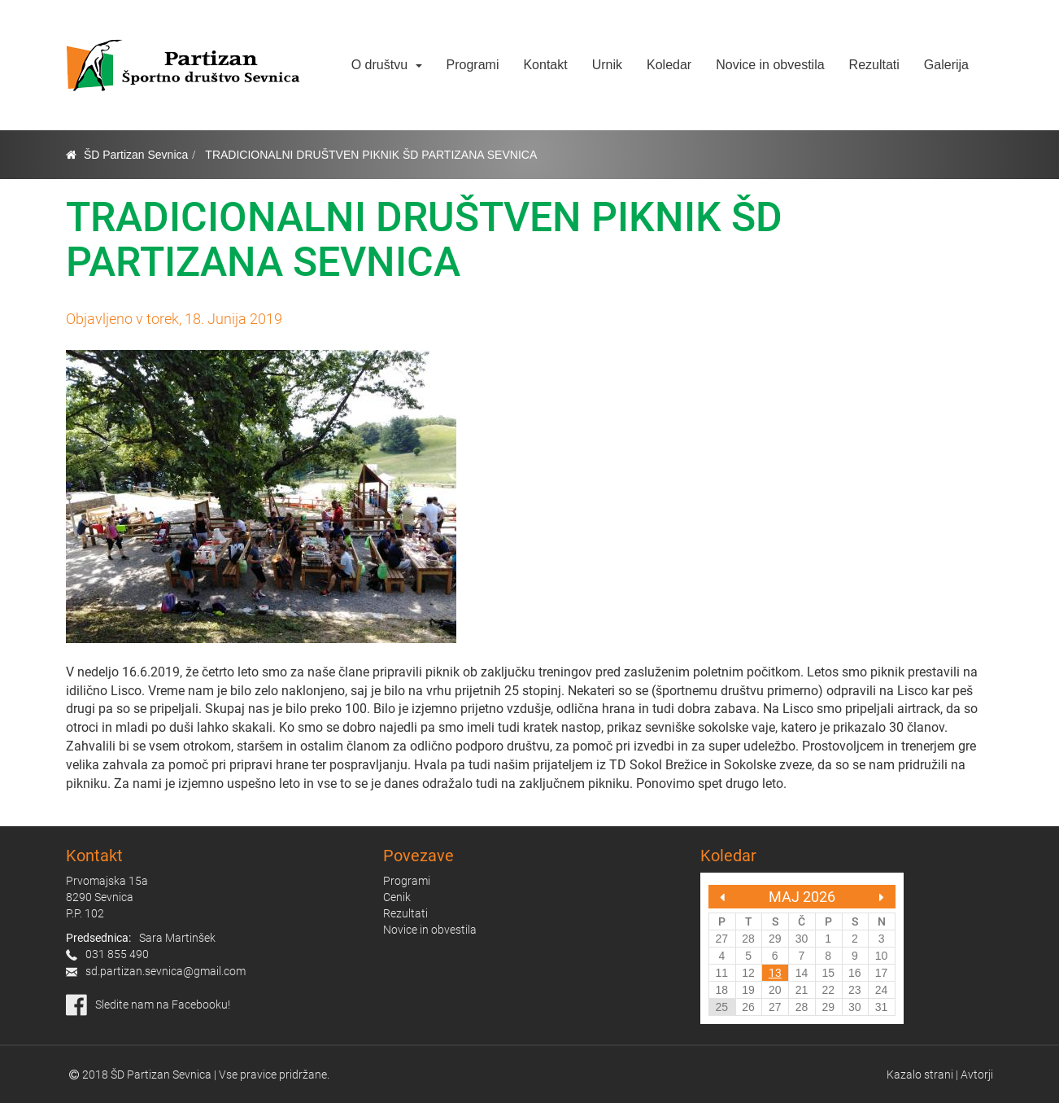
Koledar (669, 65)
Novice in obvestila (770, 65)
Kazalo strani (920, 1074)
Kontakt (545, 65)
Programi (473, 65)
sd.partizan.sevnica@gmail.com (165, 971)
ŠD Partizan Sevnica (136, 154)
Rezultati (874, 65)
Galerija (946, 65)
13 (775, 972)
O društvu (386, 65)
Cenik (397, 897)
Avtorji (977, 1074)
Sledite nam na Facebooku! (162, 1004)
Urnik (607, 65)
